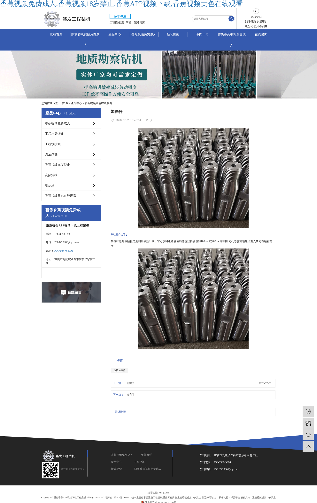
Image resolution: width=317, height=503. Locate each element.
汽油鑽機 (51, 154)
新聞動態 (173, 34)
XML (167, 492)
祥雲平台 (235, 497)
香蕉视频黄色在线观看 (98, 103)
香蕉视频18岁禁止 (57, 164)
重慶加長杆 (119, 370)
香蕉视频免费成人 (143, 34)
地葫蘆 (49, 185)
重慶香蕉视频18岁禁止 (189, 497)
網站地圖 (152, 492)
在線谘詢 (261, 34)
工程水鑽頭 (53, 144)
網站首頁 (56, 34)
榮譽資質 (147, 454)
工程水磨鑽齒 (54, 133)
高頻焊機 (51, 175)
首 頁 (65, 103)
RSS (160, 492)
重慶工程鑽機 (155, 497)
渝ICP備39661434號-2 (125, 497)
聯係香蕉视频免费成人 (232, 40)
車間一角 (202, 34)
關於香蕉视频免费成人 (85, 40)
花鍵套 (131, 383)
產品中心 (114, 34)
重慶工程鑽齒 (170, 497)
